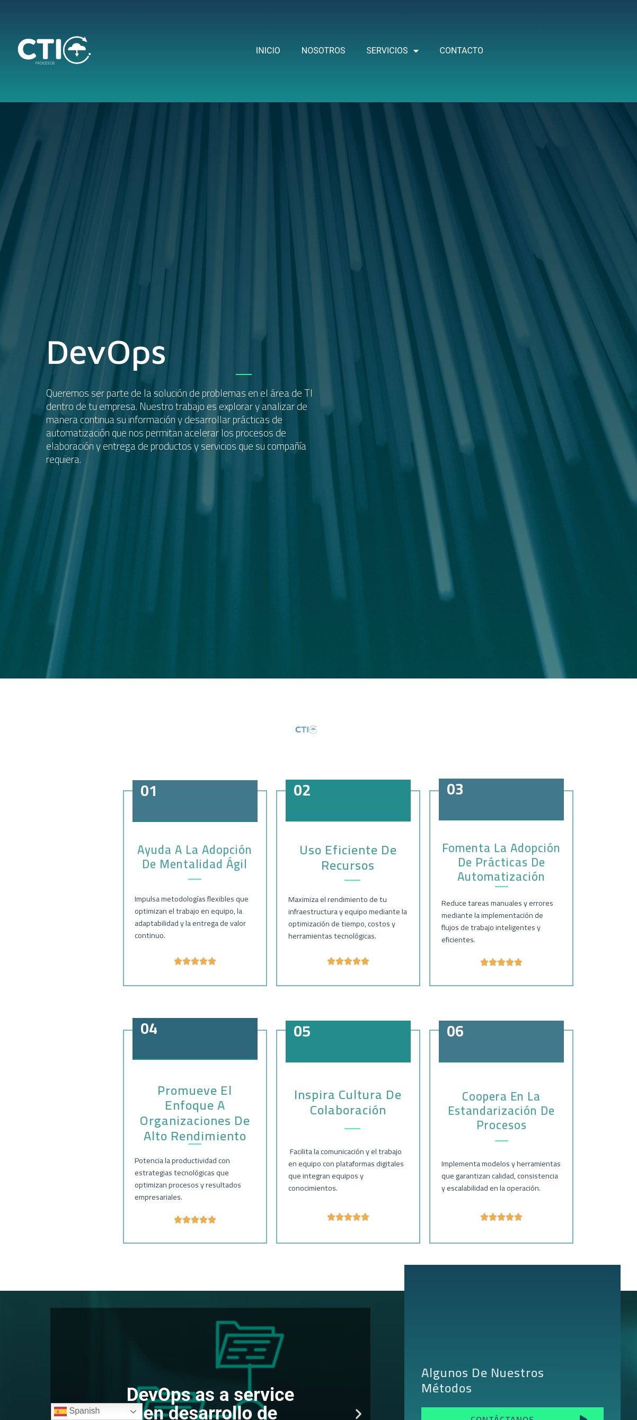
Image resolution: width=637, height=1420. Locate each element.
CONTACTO (461, 51)
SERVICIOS (392, 50)
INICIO (268, 51)
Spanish (77, 1411)
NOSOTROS (324, 51)
